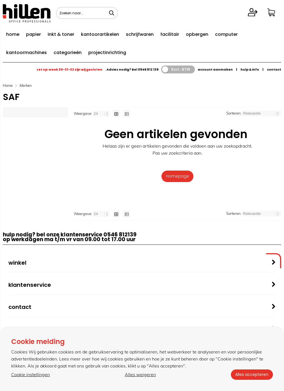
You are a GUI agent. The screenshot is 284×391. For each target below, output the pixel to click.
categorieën (68, 52)
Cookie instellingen (30, 374)
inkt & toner (61, 34)
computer (226, 34)
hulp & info (250, 69)
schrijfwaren (140, 34)
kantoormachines (26, 52)
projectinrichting (107, 52)
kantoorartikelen (100, 34)
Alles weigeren (140, 374)
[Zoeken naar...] (111, 12)
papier (33, 34)
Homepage (177, 176)
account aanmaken (215, 69)
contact (274, 69)
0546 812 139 (148, 69)
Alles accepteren (251, 374)
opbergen (197, 34)
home (12, 34)
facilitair (169, 34)
